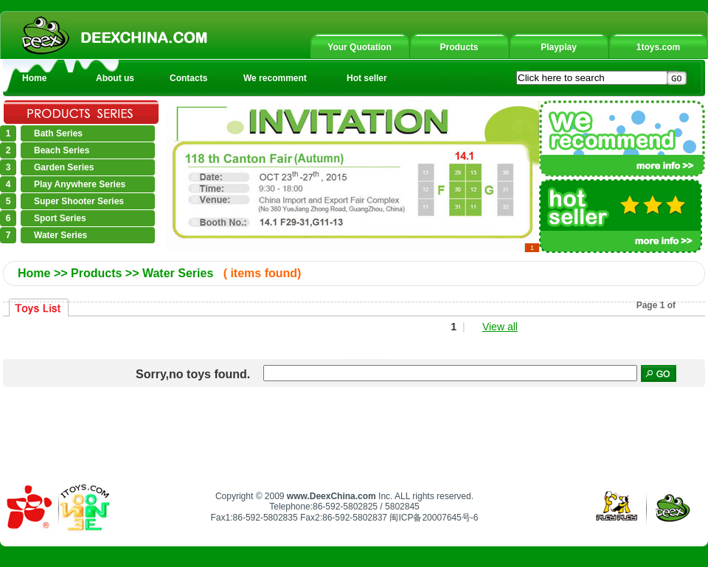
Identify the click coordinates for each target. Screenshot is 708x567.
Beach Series (61, 150)
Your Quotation (359, 47)
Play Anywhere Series (79, 184)
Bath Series (58, 133)
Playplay (559, 47)
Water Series (60, 235)
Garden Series (64, 167)
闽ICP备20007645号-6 (433, 517)
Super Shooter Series (79, 201)
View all (500, 327)
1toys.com (658, 47)
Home (34, 78)
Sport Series (60, 218)
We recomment (275, 78)
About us (115, 78)
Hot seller (367, 78)
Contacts (188, 78)
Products (459, 47)
